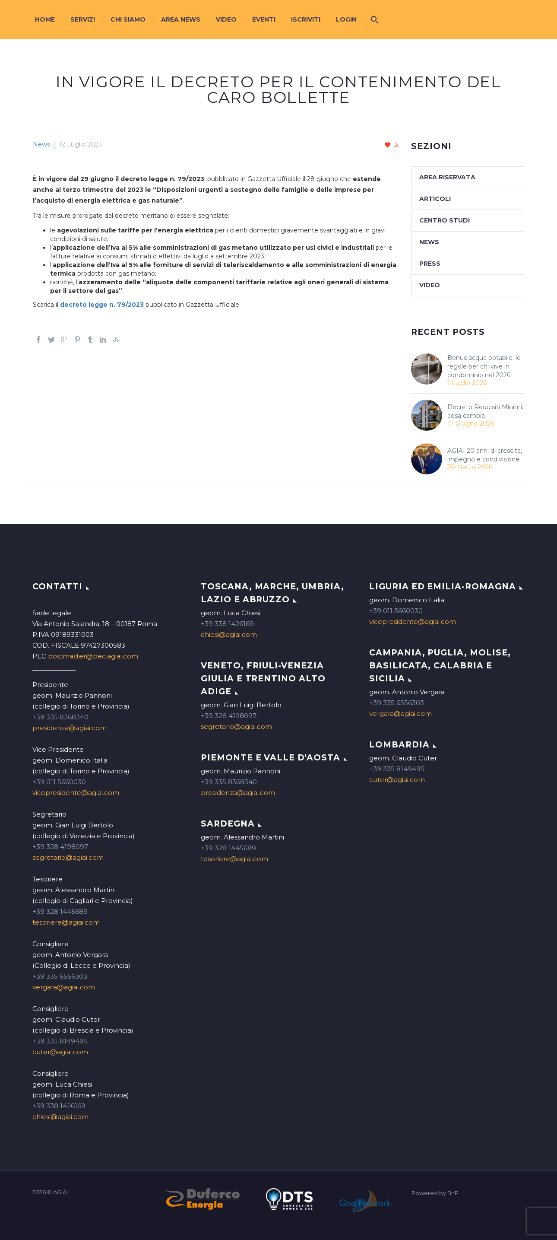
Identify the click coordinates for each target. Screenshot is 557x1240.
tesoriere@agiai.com (66, 922)
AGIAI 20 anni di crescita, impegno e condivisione (484, 455)
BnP (453, 1193)
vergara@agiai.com (63, 987)
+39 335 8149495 (60, 1041)
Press (429, 263)
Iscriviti (305, 19)
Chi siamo (128, 19)
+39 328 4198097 (60, 847)
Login (346, 19)
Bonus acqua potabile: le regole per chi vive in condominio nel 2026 (484, 366)
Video (226, 19)
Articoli (435, 199)
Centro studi (444, 220)
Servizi (82, 19)
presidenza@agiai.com (69, 728)
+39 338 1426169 (58, 1106)
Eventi (263, 19)
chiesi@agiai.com (60, 1117)
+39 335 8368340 (60, 717)
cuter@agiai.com (60, 1052)
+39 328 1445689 (60, 911)
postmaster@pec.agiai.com (93, 656)
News (41, 144)
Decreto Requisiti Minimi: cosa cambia (485, 411)
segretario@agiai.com (68, 857)
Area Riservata (447, 177)
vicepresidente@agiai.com (75, 793)
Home (45, 19)
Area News (180, 19)
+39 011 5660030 (59, 782)
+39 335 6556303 (59, 976)
